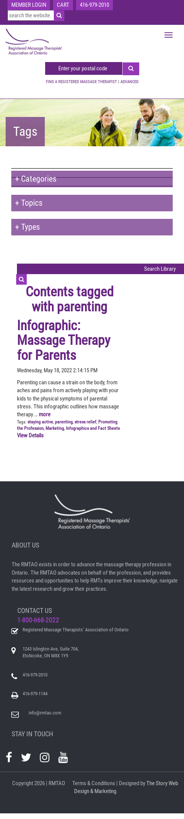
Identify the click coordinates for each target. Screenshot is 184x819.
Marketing (55, 428)
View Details (30, 435)
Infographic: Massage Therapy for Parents (63, 340)
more (44, 414)
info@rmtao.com (45, 713)
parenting (64, 422)
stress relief (85, 422)
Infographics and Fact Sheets (93, 428)
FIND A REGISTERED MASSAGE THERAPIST (81, 81)
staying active (40, 422)
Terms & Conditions (93, 783)
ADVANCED (129, 81)
